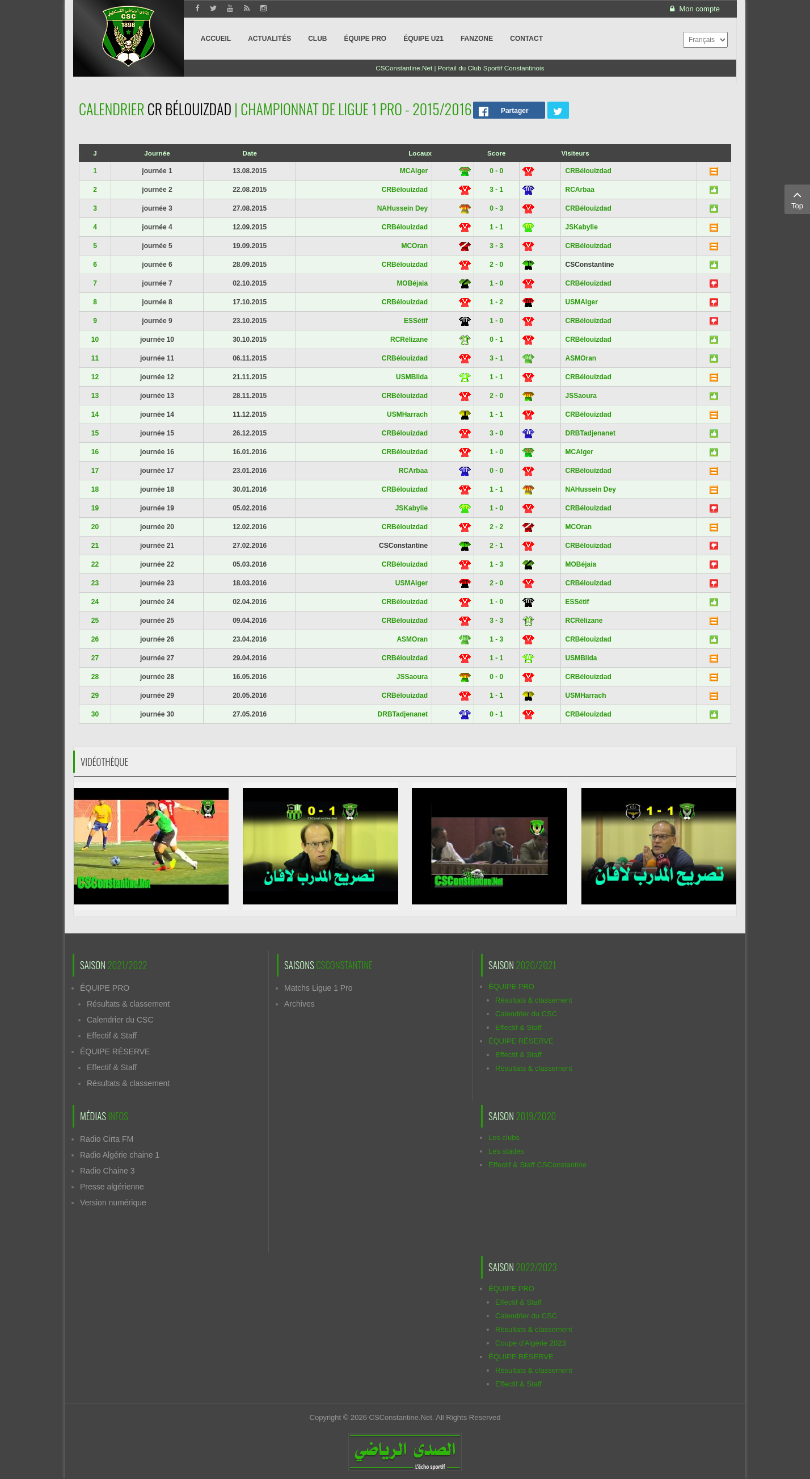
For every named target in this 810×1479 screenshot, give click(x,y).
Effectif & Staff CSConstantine (537, 1164)
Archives (299, 1003)
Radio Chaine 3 (107, 1170)
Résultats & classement (128, 1003)
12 (95, 377)
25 (95, 621)
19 (95, 508)
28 (95, 677)
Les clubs (504, 1137)
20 (95, 527)
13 (95, 396)
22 (95, 564)
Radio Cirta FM (106, 1138)
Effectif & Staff (112, 1035)
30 (95, 714)
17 (95, 471)
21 (95, 546)
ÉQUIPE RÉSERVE (115, 1051)
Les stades (506, 1151)
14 (95, 414)
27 (95, 658)
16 (95, 452)
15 (95, 433)
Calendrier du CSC (120, 1019)
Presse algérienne (112, 1186)
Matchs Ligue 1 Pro (318, 987)
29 (95, 695)
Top (797, 198)
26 (95, 639)
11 (95, 358)
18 (95, 489)
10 (95, 339)
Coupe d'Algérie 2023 (530, 1343)
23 (95, 583)
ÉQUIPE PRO (104, 987)
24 (95, 602)
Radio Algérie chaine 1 (119, 1154)
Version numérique (113, 1202)
